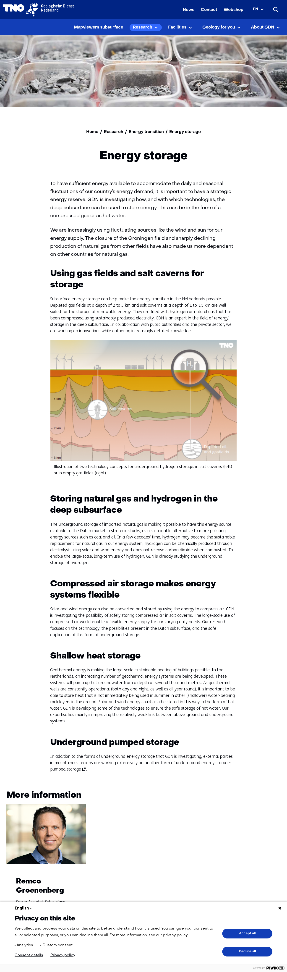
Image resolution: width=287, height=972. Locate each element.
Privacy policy (62, 955)
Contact (209, 10)
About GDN (262, 27)
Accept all (247, 933)
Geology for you (218, 27)
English (24, 908)
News (188, 10)
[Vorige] (256, 796)
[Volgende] (274, 796)
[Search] (276, 9)
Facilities (177, 27)
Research (142, 27)
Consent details (29, 955)
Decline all (247, 951)
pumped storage (68, 769)
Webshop (233, 10)
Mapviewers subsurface (98, 27)
